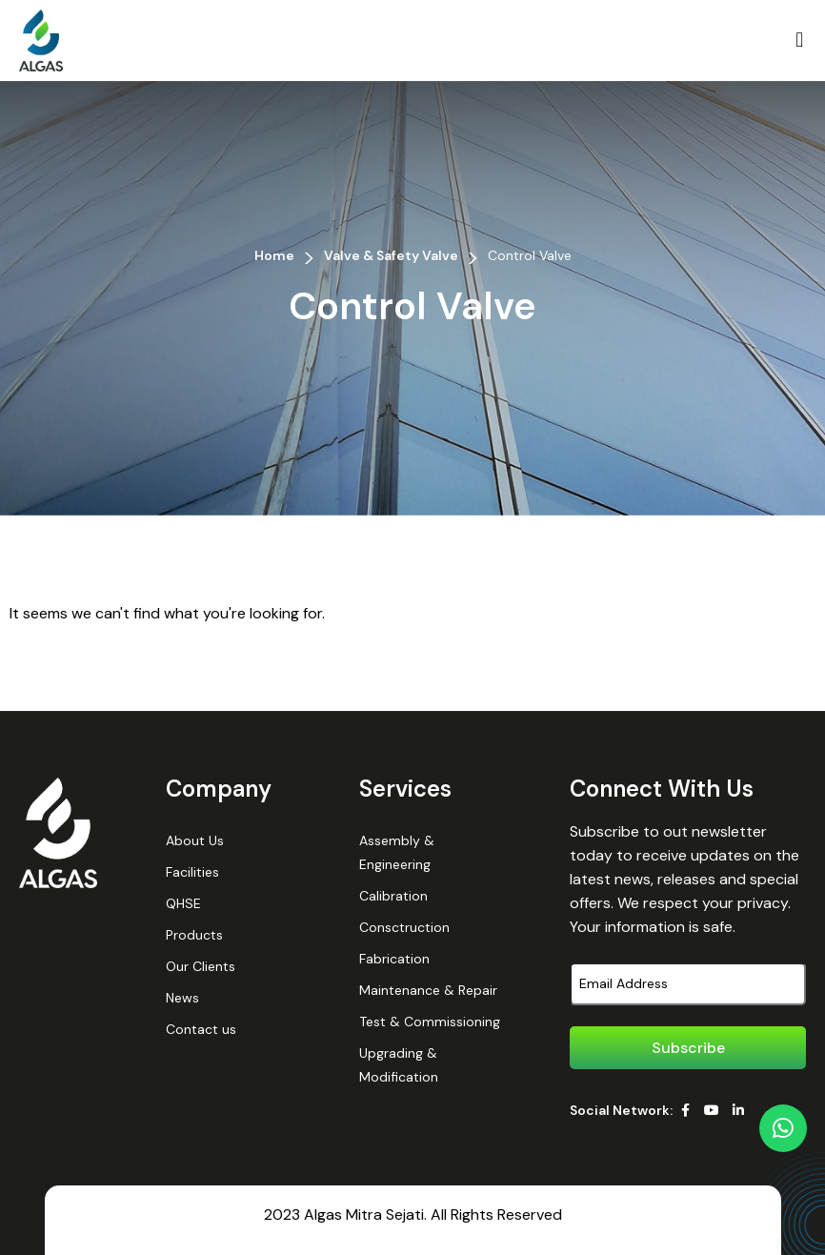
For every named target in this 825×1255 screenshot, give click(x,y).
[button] (800, 40)
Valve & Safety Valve (391, 255)
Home (274, 255)
